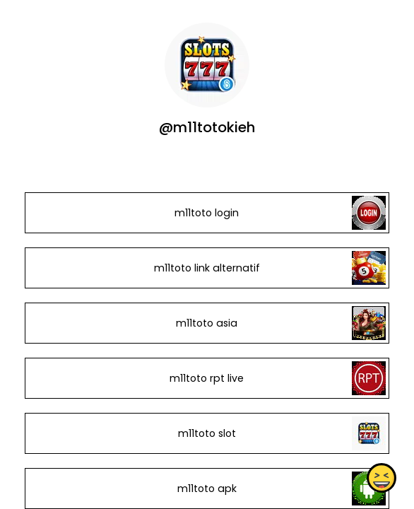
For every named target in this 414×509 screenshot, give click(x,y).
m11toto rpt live (207, 378)
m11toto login (207, 213)
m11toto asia (206, 323)
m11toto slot (207, 433)
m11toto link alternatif (207, 268)
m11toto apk (207, 488)
